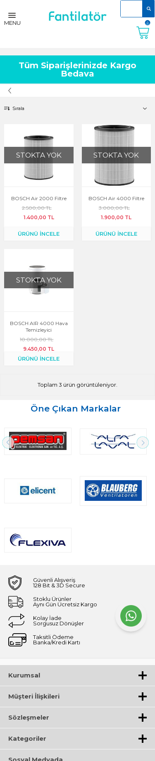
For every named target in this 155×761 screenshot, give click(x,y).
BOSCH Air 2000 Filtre (39, 198)
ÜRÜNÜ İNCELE (39, 233)
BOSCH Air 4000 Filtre (116, 198)
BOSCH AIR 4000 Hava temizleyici (39, 326)
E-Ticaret (53, 750)
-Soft (32, 750)
